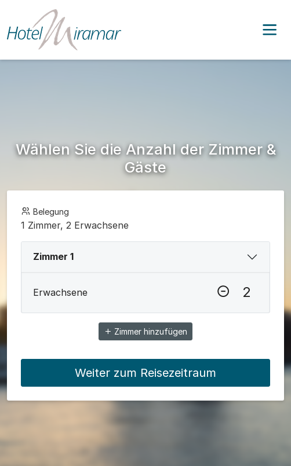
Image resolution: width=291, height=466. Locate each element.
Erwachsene (60, 292)
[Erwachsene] (246, 292)
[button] (269, 30)
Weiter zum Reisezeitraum (145, 373)
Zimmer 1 (53, 256)
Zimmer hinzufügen (145, 331)
